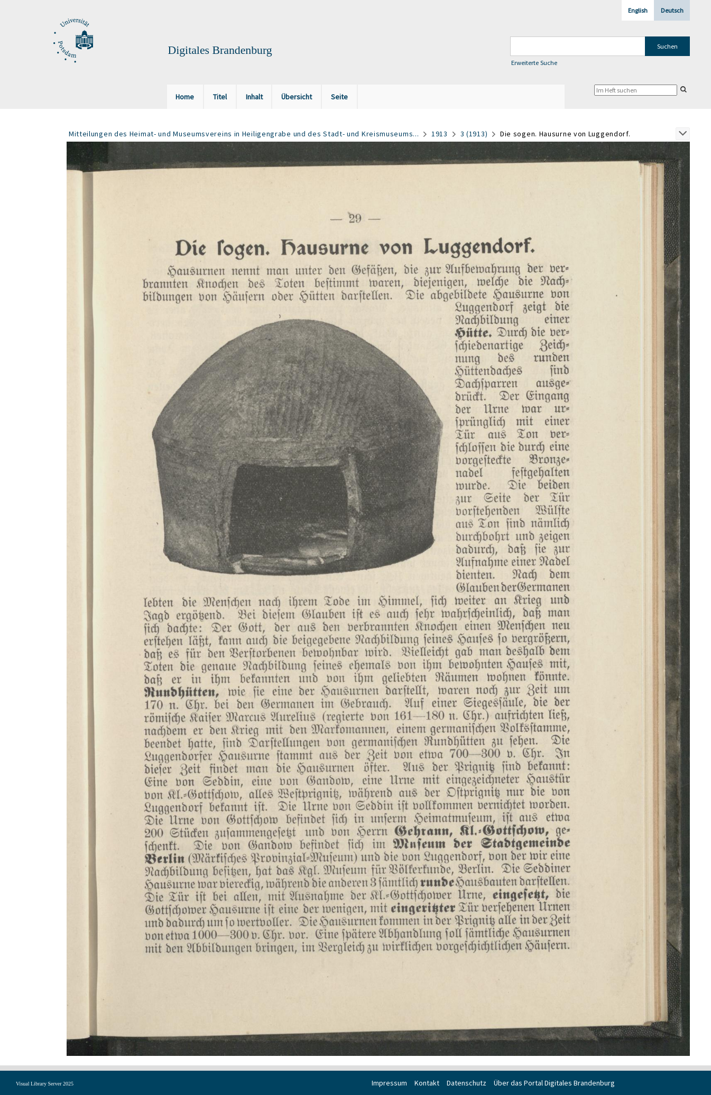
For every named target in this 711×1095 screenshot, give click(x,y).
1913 (439, 133)
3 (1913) (474, 133)
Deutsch (672, 10)
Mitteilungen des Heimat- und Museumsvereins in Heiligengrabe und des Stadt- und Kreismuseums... (244, 133)
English (638, 10)
